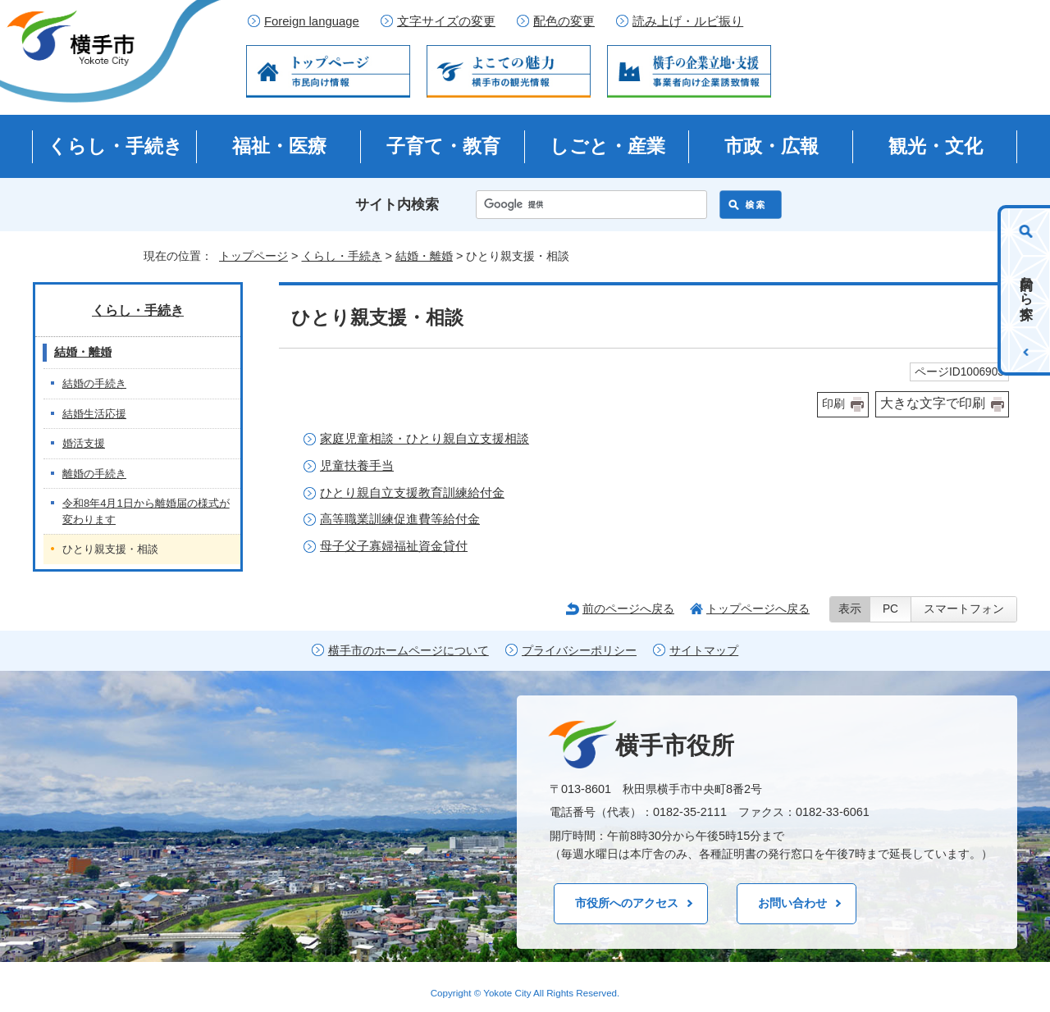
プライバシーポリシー (579, 651)
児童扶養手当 (357, 465)
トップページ (253, 255)
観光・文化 (935, 146)
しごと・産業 (607, 146)
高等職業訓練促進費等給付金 (400, 519)
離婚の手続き (94, 473)
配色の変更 (564, 21)
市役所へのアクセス (626, 902)
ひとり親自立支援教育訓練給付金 (412, 492)
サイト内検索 (397, 204)
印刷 (833, 404)
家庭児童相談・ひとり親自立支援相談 (424, 438)
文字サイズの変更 (446, 21)
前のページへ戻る (628, 608)
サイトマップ (703, 651)
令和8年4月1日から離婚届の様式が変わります (146, 511)
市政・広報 (771, 146)
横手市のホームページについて (408, 651)
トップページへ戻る (758, 608)
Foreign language (311, 21)
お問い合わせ (792, 902)
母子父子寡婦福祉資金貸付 (394, 546)
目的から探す (1027, 290)
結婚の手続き (94, 383)
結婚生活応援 (94, 414)
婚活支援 (83, 443)
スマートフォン (964, 609)
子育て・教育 (443, 146)
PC (890, 609)
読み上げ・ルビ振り (687, 21)
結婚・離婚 (424, 255)
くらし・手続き (115, 146)
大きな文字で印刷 (932, 403)
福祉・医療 (279, 146)
